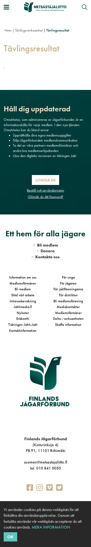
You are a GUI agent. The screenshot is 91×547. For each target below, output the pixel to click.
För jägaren (68, 283)
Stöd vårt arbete (22, 295)
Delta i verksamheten (68, 318)
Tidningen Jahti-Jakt (22, 324)
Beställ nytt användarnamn (45, 190)
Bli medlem (23, 289)
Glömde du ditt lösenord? (45, 196)
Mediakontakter (68, 306)
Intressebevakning (23, 301)
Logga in (45, 180)
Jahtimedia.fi (23, 306)
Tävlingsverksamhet (29, 30)
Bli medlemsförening (68, 301)
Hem (8, 30)
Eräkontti (22, 318)
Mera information (51, 527)
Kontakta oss (45, 256)
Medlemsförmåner (22, 283)
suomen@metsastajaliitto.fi (45, 462)
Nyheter (23, 312)
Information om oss (22, 277)
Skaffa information (68, 324)
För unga (68, 277)
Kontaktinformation (22, 330)
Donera (46, 250)
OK (10, 536)
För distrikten (68, 295)
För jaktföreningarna (68, 289)
